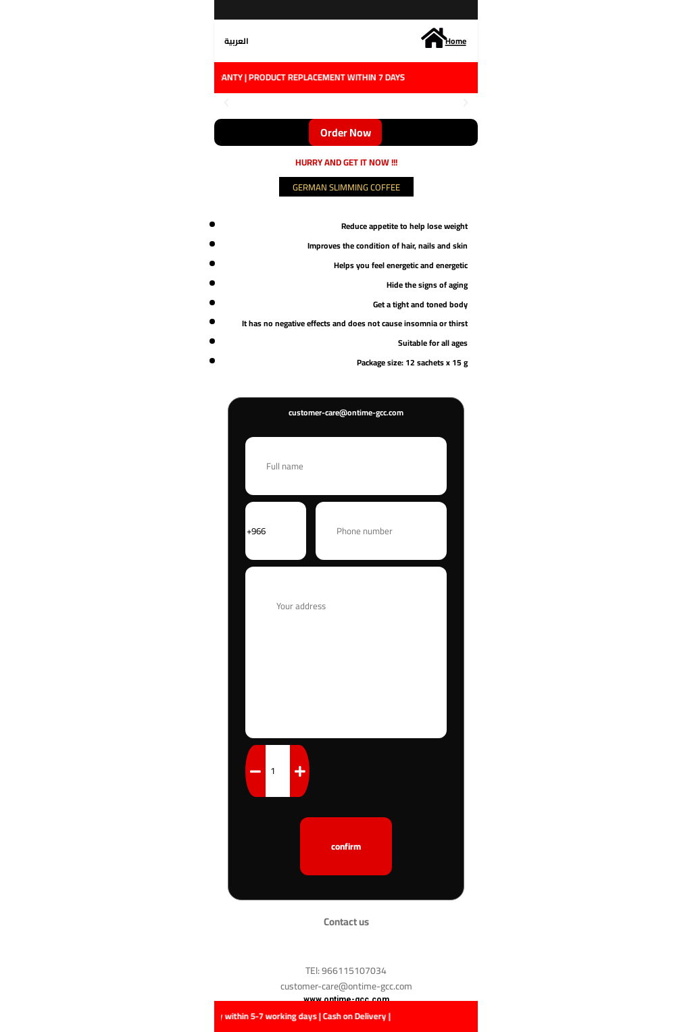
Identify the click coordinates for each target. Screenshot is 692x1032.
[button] (226, 102)
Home (455, 41)
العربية (236, 41)
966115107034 (354, 970)
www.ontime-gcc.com (346, 999)
